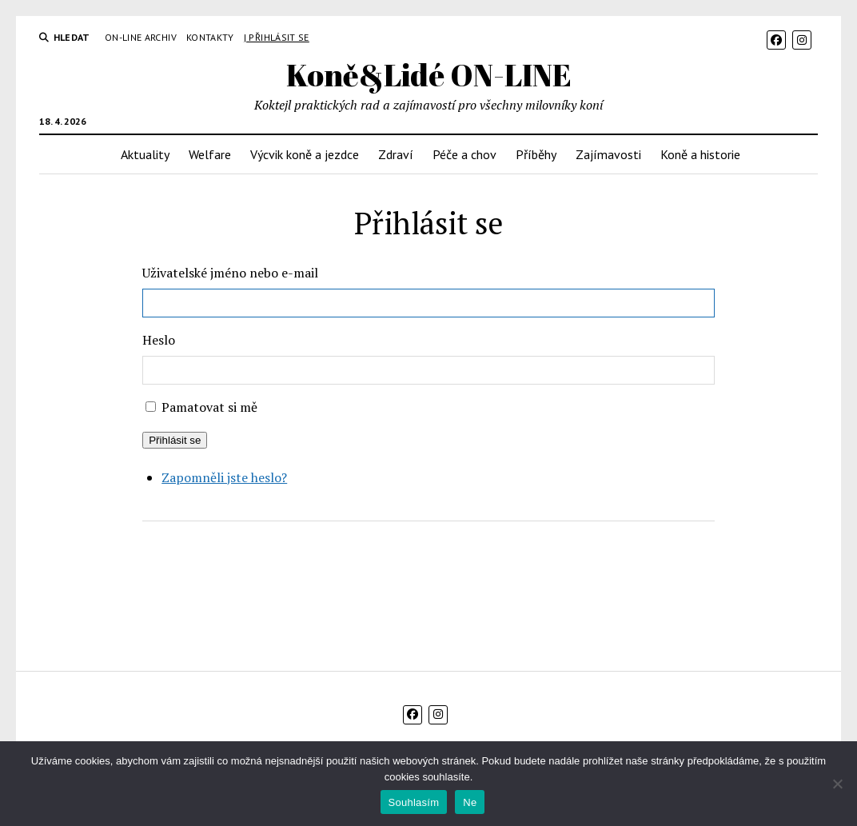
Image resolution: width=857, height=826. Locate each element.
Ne (469, 802)
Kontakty (210, 37)
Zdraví (395, 154)
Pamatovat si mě (209, 407)
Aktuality (145, 154)
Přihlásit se (175, 440)
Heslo (158, 340)
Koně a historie (700, 154)
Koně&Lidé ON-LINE (429, 74)
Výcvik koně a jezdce (304, 154)
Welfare (210, 154)
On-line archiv (141, 37)
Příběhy (536, 154)
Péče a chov (464, 154)
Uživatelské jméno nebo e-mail (230, 272)
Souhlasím (414, 802)
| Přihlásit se (276, 37)
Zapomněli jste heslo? (224, 477)
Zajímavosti (608, 154)
